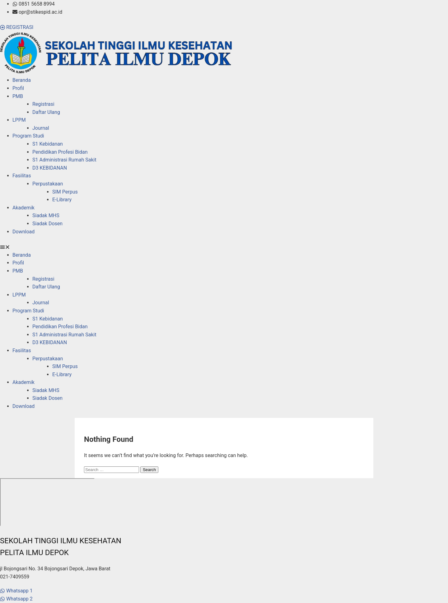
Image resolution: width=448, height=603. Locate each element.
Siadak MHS (45, 215)
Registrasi (43, 104)
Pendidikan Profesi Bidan (60, 152)
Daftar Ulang (46, 112)
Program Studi (28, 136)
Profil (18, 88)
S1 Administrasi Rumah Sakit (64, 160)
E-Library (62, 200)
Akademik (23, 208)
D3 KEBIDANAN (49, 168)
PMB (17, 96)
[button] (16, 27)
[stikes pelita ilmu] (47, 502)
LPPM (19, 120)
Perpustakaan (47, 184)
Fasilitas (21, 176)
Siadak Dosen (47, 224)
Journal (40, 128)
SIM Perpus (65, 192)
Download (23, 232)
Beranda (21, 80)
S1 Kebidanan (47, 144)
